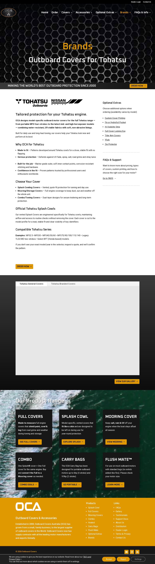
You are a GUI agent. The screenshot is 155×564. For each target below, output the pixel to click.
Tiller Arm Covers (113, 135)
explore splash (72, 442)
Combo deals (27, 485)
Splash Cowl (93, 507)
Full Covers (93, 511)
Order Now (137, 86)
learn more (113, 485)
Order (55, 13)
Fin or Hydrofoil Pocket (115, 122)
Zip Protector (111, 144)
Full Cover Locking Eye (115, 131)
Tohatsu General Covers (31, 284)
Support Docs (122, 519)
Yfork (107, 140)
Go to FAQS (108, 178)
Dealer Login (136, 2)
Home (44, 13)
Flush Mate (93, 530)
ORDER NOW (23, 266)
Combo (91, 519)
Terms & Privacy (123, 534)
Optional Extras (105, 13)
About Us (120, 522)
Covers (66, 13)
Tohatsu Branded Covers (63, 284)
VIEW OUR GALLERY (125, 381)
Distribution (121, 526)
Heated (91, 522)
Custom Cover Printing (115, 118)
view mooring (114, 442)
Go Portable (70, 485)
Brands (124, 13)
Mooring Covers (95, 515)
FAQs (118, 507)
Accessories (83, 13)
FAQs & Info (141, 13)
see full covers (28, 442)
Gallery (119, 511)
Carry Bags (93, 526)
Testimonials (121, 515)
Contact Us (147, 2)
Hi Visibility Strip (112, 127)
